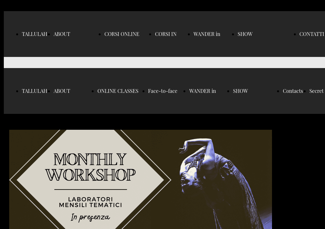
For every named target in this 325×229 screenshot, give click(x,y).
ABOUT (62, 34)
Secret (316, 90)
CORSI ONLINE (121, 34)
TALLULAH (34, 34)
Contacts (293, 90)
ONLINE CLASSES (117, 90)
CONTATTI (312, 34)
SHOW (245, 34)
